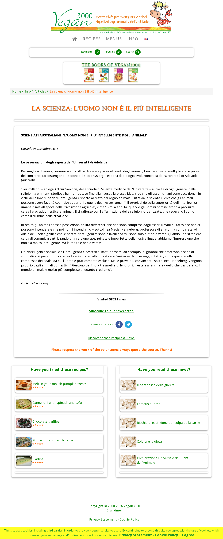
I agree (188, 535)
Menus (114, 38)
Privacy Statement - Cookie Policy (148, 535)
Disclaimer (114, 510)
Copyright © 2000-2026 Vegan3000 (114, 506)
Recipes (92, 38)
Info (133, 38)
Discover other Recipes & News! (111, 338)
